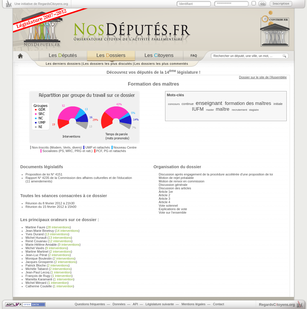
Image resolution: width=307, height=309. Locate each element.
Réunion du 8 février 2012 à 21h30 (49, 203)
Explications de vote (173, 209)
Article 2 (164, 195)
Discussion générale (173, 184)
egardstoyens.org (277, 304)
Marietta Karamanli (38, 279)
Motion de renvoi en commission (181, 181)
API (135, 304)
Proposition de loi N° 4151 (43, 174)
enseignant (209, 103)
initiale (278, 104)
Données (119, 304)
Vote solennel (168, 205)
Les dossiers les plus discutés (107, 63)
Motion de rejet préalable (176, 178)
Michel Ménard (35, 282)
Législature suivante (160, 304)
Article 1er (166, 191)
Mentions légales (194, 304)
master (210, 109)
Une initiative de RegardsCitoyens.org (41, 3)
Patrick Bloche (35, 265)
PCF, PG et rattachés (111, 151)
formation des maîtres (248, 103)
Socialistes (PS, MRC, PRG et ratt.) (68, 151)
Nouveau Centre (125, 147)
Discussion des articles (175, 188)
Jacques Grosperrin (39, 262)
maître (222, 109)
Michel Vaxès (34, 248)
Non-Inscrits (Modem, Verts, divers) (57, 147)
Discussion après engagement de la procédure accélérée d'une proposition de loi (216, 174)
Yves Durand (34, 234)
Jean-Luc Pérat (36, 255)
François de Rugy (37, 275)
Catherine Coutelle (38, 286)
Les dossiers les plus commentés (161, 63)
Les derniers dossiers (63, 63)
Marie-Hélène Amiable (41, 244)
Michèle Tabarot (36, 269)
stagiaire (254, 109)
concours (174, 104)
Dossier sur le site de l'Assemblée (263, 77)
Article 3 (164, 198)
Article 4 (164, 202)
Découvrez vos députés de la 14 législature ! (153, 72)
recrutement (239, 109)
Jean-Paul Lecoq (37, 272)
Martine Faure (35, 227)
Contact (218, 304)
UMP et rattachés (97, 147)
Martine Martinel (36, 251)
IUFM (198, 109)
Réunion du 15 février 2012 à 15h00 (50, 206)
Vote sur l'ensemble (173, 212)
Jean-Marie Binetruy (39, 230)
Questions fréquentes (90, 304)
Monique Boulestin (38, 258)
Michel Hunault (36, 237)
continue (188, 104)
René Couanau (36, 241)
